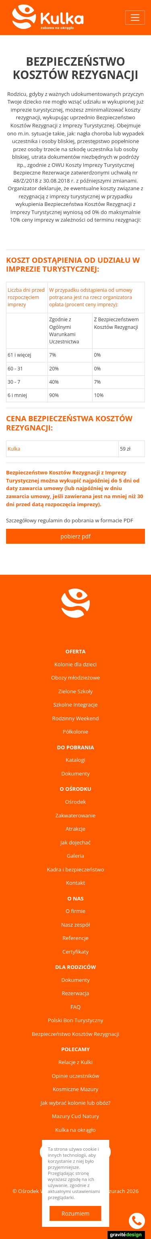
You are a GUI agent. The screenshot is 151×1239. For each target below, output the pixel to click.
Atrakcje (75, 828)
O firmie (75, 911)
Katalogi (75, 759)
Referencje (75, 938)
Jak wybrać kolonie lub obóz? (75, 1102)
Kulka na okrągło (75, 1129)
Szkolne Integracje (76, 704)
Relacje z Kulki (75, 1062)
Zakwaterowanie (76, 815)
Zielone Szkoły (75, 691)
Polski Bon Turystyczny (75, 1020)
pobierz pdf (75, 536)
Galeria (75, 855)
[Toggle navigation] (135, 17)
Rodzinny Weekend (75, 718)
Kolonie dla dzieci (75, 664)
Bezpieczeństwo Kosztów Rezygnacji (75, 1033)
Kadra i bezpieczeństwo (75, 869)
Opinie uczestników (75, 1075)
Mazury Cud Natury (75, 1116)
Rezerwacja (75, 993)
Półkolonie (75, 731)
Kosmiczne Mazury (75, 1089)
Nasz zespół (75, 924)
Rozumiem (76, 1213)
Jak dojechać (75, 842)
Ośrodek (75, 801)
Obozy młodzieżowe (75, 677)
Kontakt (75, 882)
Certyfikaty (75, 951)
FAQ (75, 1006)
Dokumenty (75, 773)
